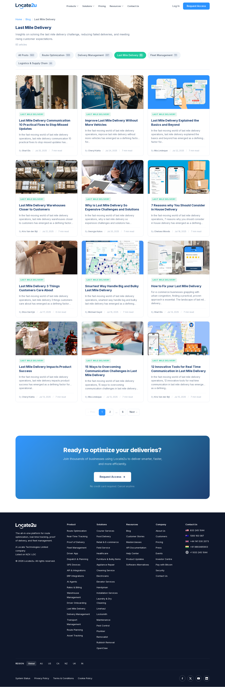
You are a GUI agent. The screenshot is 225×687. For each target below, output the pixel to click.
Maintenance (103, 620)
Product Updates (135, 559)
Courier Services (105, 530)
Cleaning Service (106, 570)
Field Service (103, 547)
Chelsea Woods (162, 231)
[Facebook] (182, 679)
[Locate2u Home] (26, 6)
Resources (116, 6)
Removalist (102, 637)
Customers (161, 536)
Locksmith (102, 614)
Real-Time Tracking (77, 536)
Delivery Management (94, 55)
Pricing (102, 6)
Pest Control (103, 625)
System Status (23, 678)
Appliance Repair (106, 564)
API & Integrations (76, 570)
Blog (28, 19)
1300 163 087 (197, 535)
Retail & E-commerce (108, 542)
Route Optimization (56, 55)
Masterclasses (134, 542)
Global (31, 663)
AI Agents (72, 581)
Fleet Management (164, 55)
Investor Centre (164, 559)
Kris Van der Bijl (30, 231)
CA (57, 663)
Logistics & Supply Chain (35, 63)
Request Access (196, 6)
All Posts (26, 55)
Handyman (102, 587)
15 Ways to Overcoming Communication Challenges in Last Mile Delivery (111, 371)
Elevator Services (106, 581)
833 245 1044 (197, 530)
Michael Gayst (95, 312)
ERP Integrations (75, 576)
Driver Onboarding (76, 603)
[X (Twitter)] (190, 679)
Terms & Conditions (63, 678)
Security (160, 570)
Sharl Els (26, 150)
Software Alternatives (137, 564)
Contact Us (133, 6)
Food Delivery (104, 536)
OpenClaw (102, 648)
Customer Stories (135, 536)
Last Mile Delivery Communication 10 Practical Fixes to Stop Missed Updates (44, 124)
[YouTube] (199, 679)
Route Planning (75, 630)
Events (159, 553)
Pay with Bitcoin (164, 564)
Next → (134, 412)
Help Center (132, 553)
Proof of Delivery (76, 542)
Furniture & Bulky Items (109, 559)
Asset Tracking (75, 635)
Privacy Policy (41, 678)
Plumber (101, 631)
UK (74, 663)
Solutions (88, 6)
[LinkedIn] (207, 679)
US (49, 663)
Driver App (72, 553)
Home (19, 19)
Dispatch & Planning (77, 559)
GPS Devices (73, 564)
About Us (160, 530)
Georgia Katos (95, 231)
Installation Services (107, 593)
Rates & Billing (74, 587)
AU (41, 663)
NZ (66, 663)
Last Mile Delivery (130, 55)
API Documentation (136, 547)
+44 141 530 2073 (199, 541)
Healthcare (102, 553)
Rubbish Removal (106, 642)
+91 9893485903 (199, 547)
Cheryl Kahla (94, 150)
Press (159, 547)
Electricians (103, 576)
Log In (176, 6)
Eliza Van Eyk (28, 312)
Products (72, 6)
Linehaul (101, 608)
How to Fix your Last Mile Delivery (176, 286)
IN (82, 663)
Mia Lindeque (161, 150)
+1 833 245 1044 (198, 552)
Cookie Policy (85, 678)
